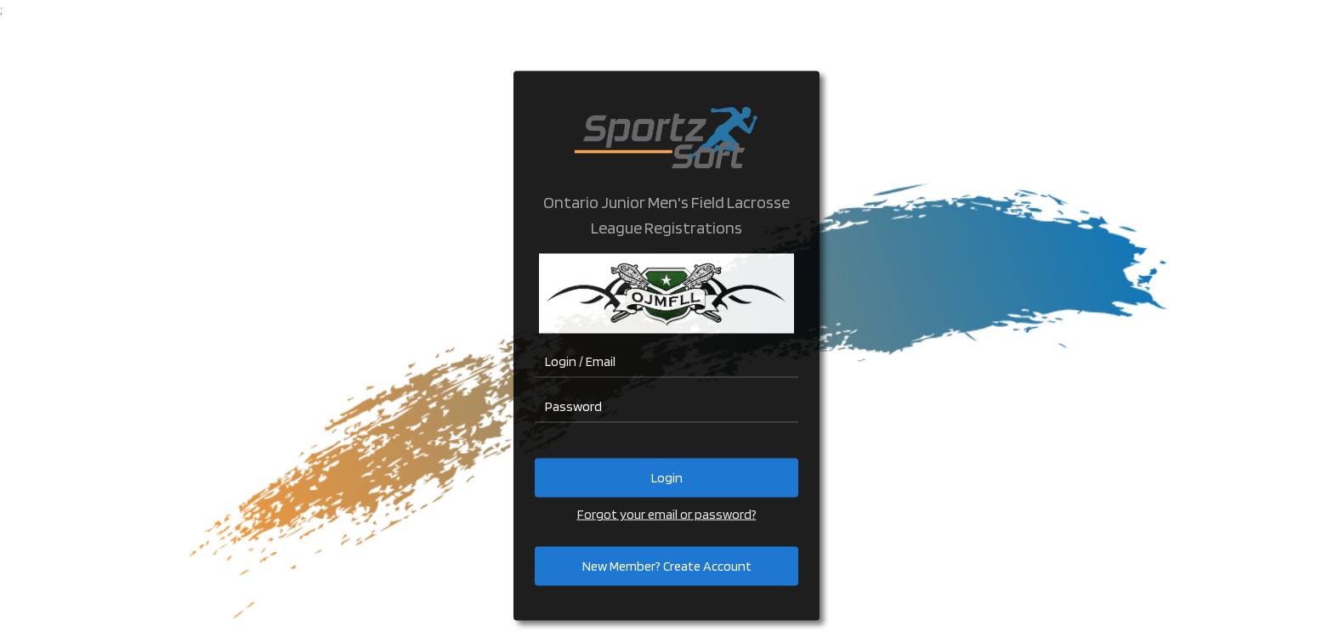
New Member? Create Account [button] (667, 566)
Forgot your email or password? (667, 514)
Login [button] (667, 478)
